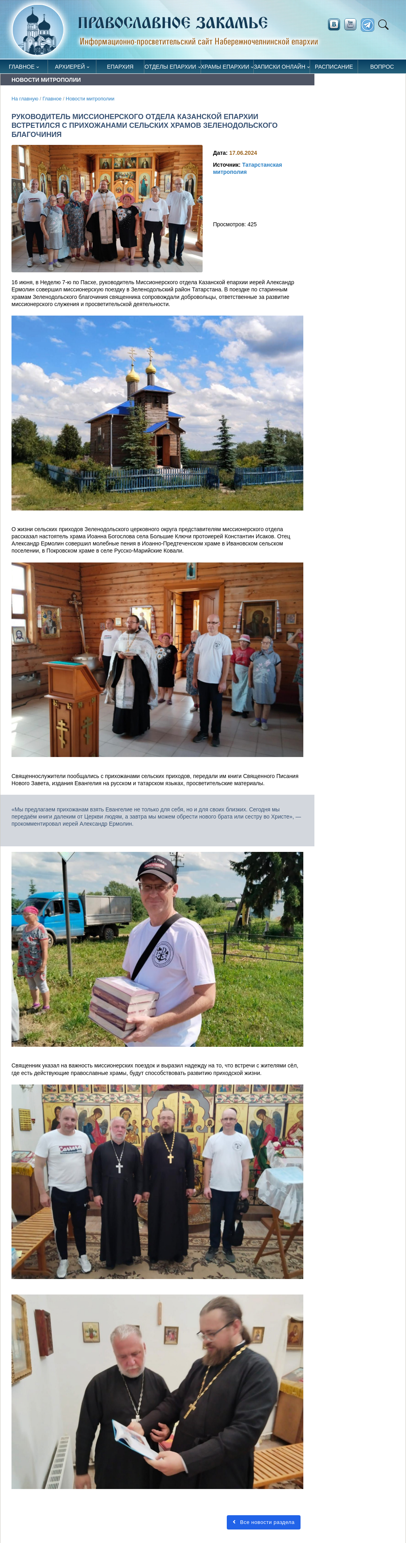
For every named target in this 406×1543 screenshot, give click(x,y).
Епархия (120, 67)
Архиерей (70, 67)
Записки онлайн (279, 67)
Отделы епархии (170, 67)
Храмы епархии (225, 67)
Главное (21, 67)
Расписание (334, 67)
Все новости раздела (264, 1522)
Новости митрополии (90, 99)
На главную (24, 99)
